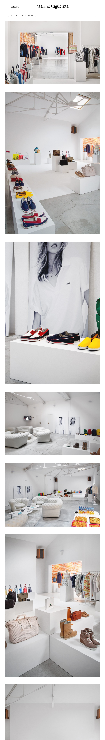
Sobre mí (15, 7)
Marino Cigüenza (52, 6)
